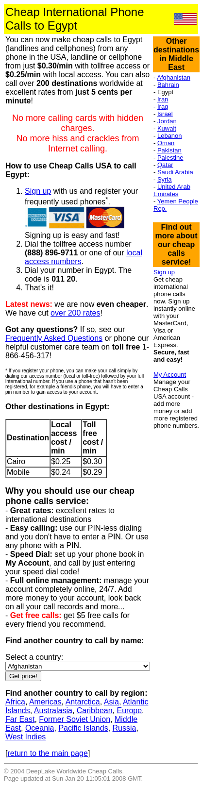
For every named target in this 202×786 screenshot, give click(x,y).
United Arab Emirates (171, 190)
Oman (165, 143)
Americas (45, 702)
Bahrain (168, 84)
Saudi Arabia (175, 172)
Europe (129, 710)
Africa (15, 702)
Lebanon (169, 135)
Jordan (167, 121)
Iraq (162, 106)
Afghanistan (173, 77)
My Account (169, 374)
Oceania (39, 728)
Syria (164, 179)
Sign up (38, 191)
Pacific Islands (83, 728)
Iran (162, 99)
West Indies (25, 737)
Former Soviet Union (74, 719)
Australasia (53, 710)
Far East (19, 719)
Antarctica (83, 702)
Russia (124, 728)
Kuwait (166, 128)
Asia (111, 702)
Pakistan (169, 150)
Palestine (170, 157)
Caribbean (95, 710)
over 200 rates (75, 313)
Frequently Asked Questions (53, 338)
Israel (165, 113)
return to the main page (47, 753)
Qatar (165, 164)
